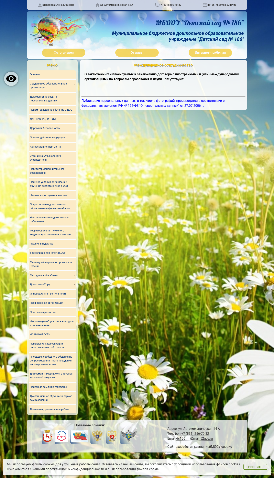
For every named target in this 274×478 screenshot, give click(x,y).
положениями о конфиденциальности (75, 469)
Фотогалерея (64, 52)
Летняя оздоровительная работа (49, 409)
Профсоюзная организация (46, 303)
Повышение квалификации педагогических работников (47, 345)
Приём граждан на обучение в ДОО (51, 109)
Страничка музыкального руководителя (45, 157)
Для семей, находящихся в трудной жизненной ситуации (51, 375)
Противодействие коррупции (47, 137)
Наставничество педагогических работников (50, 219)
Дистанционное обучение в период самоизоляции (51, 398)
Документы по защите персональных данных (43, 98)
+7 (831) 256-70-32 (170, 4)
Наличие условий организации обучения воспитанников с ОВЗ (49, 184)
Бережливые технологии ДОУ (48, 253)
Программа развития (43, 312)
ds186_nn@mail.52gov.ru (222, 4)
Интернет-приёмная (210, 52)
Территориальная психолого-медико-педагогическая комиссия (50, 232)
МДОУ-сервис (221, 447)
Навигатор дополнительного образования (47, 170)
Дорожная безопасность (45, 128)
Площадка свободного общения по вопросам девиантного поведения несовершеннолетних (51, 360)
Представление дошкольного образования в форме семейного (50, 206)
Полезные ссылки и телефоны (48, 386)
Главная (35, 74)
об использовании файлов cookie (133, 469)
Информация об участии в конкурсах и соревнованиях (52, 323)
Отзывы (137, 52)
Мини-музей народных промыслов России (51, 264)
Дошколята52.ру (40, 284)
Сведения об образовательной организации (48, 85)
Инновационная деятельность (48, 293)
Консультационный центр (45, 146)
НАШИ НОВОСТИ (40, 334)
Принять (255, 467)
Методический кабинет (44, 275)
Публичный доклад (41, 243)
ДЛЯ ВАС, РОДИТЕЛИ (43, 118)
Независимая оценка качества (48, 195)
